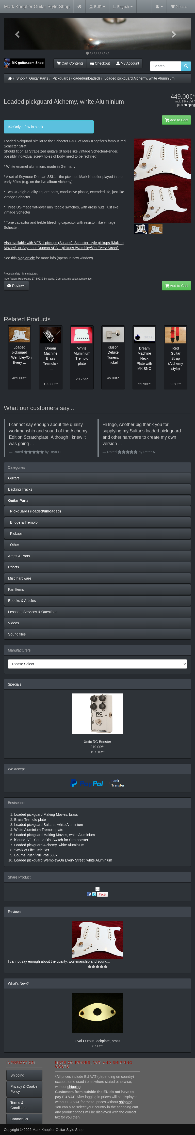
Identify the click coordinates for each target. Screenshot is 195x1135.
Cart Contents (70, 63)
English (122, 7)
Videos (13, 623)
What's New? (18, 983)
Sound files (17, 634)
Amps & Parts (19, 556)
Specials (14, 684)
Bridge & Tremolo (23, 522)
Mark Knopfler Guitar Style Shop (37, 6)
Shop (21, 78)
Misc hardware (19, 578)
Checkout (100, 63)
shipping (189, 105)
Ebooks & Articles (22, 601)
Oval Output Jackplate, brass (97, 1041)
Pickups (15, 534)
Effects (13, 567)
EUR (97, 7)
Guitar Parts (38, 78)
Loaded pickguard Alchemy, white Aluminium (139, 78)
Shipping (17, 1075)
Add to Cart (176, 120)
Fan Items (16, 589)
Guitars (14, 478)
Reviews (16, 286)
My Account (127, 63)
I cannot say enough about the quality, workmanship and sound (57, 961)
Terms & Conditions (18, 1105)
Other (13, 545)
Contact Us (19, 1119)
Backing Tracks (20, 489)
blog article (26, 258)
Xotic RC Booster (97, 742)
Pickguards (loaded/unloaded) (76, 78)
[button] (18, 34)
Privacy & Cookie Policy (24, 1089)
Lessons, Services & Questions (32, 612)
